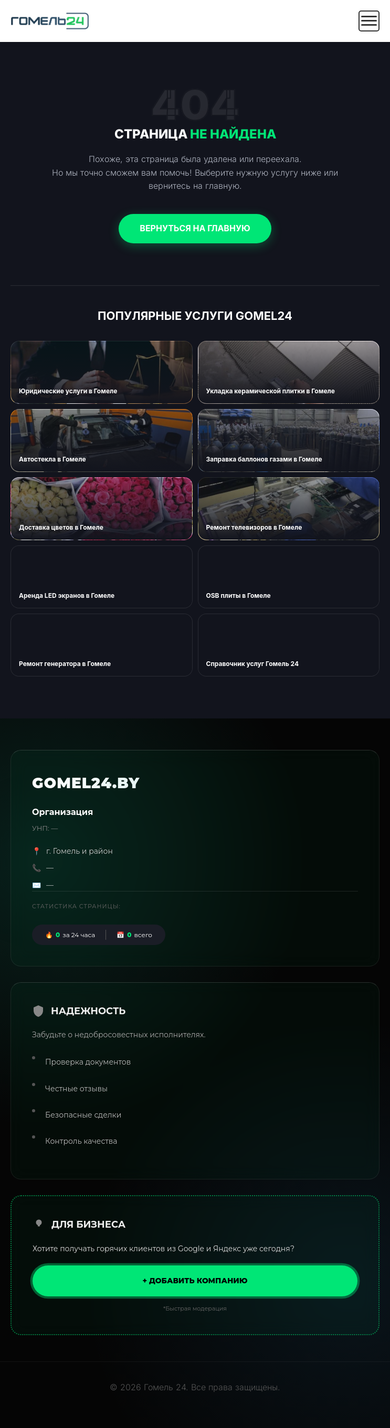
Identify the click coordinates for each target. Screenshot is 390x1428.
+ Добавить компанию (194, 1280)
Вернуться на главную (195, 228)
